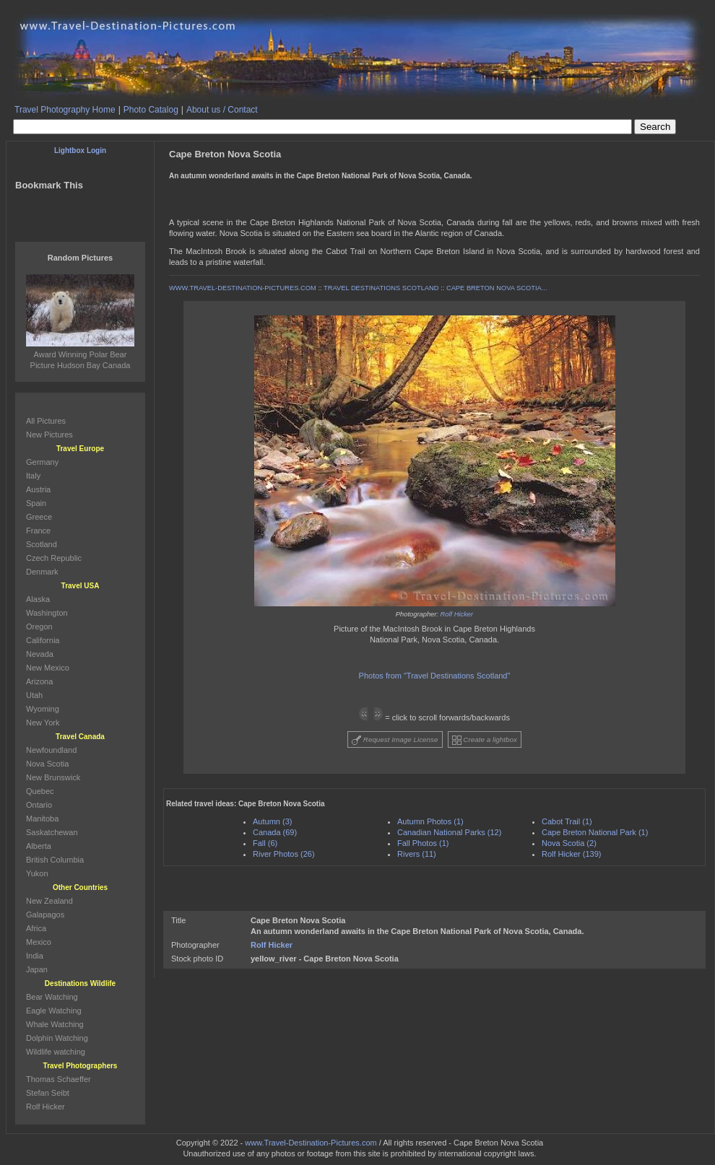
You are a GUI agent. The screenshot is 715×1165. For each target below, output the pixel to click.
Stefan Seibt (47, 1092)
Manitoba (42, 818)
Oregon (39, 626)
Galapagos (45, 914)
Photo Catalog (151, 110)
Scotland (41, 544)
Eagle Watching (54, 1010)
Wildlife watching (55, 1051)
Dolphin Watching (57, 1038)
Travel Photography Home (65, 110)
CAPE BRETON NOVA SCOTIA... (496, 288)
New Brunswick (53, 777)
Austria (38, 489)
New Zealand (49, 900)
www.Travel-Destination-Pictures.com (310, 1142)
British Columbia (55, 859)
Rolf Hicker (457, 614)
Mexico (38, 942)
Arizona (39, 681)
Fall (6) (265, 843)
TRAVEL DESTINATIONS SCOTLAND (381, 288)
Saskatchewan (52, 832)
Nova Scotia (47, 763)
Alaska (38, 599)
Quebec (40, 791)
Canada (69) (275, 832)
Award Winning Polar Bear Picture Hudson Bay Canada (80, 354)
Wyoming (42, 708)
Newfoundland (51, 750)
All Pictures (46, 420)
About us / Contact (222, 110)
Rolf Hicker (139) (572, 854)
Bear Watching (52, 996)
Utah (34, 695)
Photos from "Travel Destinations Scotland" (435, 675)
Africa (36, 928)
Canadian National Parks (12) (449, 832)
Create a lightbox (484, 740)
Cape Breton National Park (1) (595, 832)
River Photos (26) (284, 854)
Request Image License (395, 740)
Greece (39, 516)
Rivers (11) (416, 854)
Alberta (38, 846)
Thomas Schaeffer (58, 1079)
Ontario (39, 804)
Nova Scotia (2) (569, 843)
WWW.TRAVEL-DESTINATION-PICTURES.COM (242, 288)
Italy (33, 475)
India (34, 955)
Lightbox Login (80, 150)
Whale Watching (55, 1024)
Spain (36, 503)
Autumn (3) (272, 821)
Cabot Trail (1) (567, 821)
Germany (42, 462)
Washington (47, 612)
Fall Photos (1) (423, 843)
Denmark (42, 571)
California (42, 640)
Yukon (37, 873)
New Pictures (49, 434)
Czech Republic (54, 558)
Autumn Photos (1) (430, 821)
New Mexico (47, 667)
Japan (37, 969)
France (38, 530)
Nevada (39, 654)
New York (42, 722)
